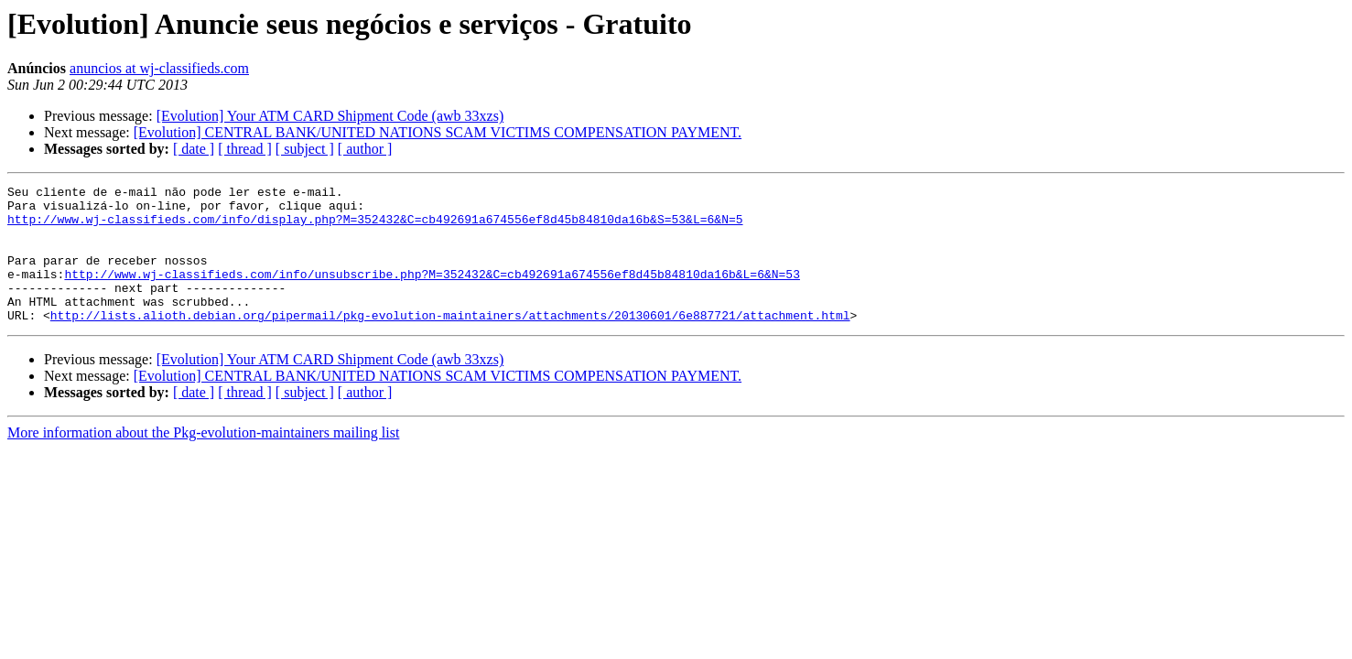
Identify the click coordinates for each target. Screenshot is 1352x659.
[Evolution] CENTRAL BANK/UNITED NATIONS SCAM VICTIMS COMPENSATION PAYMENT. (437, 132)
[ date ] (193, 149)
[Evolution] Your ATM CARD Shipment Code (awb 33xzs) (330, 116)
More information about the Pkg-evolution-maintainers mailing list (203, 460)
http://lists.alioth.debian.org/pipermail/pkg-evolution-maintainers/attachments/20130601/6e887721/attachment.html (450, 342)
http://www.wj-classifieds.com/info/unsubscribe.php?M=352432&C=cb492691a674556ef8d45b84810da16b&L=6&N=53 (431, 293)
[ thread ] (245, 149)
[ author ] (365, 149)
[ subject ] (305, 149)
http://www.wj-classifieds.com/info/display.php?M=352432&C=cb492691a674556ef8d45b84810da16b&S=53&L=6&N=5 (374, 227)
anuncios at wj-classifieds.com (159, 68)
